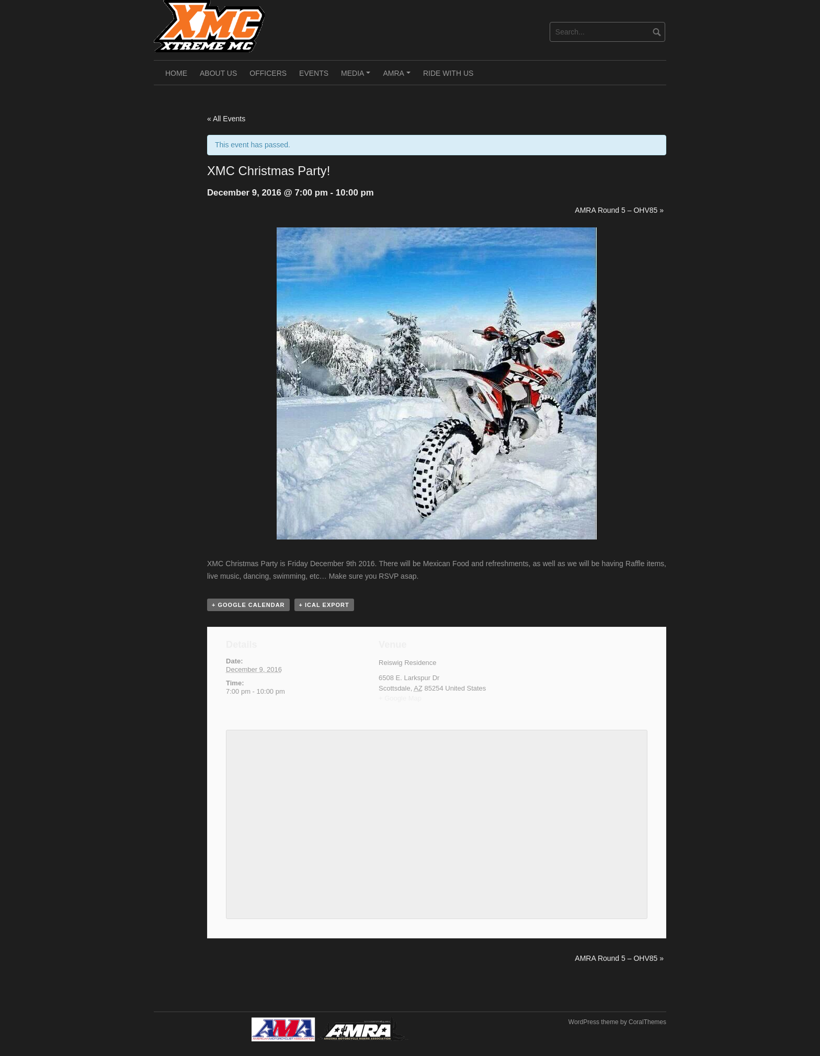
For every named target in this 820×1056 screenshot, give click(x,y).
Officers (268, 73)
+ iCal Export (324, 605)
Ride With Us (448, 73)
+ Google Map (400, 698)
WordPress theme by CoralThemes (617, 1022)
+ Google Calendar (248, 605)
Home (176, 73)
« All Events (226, 118)
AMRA (398, 77)
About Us (218, 73)
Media (357, 77)
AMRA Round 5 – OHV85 (619, 210)
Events (313, 73)
